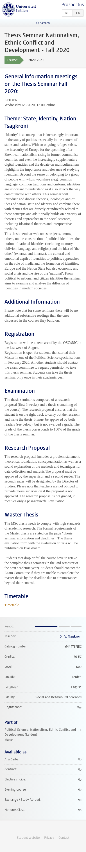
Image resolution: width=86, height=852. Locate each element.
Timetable (12, 605)
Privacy (49, 838)
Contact (64, 838)
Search (45, 23)
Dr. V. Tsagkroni (70, 636)
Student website (28, 838)
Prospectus (72, 5)
